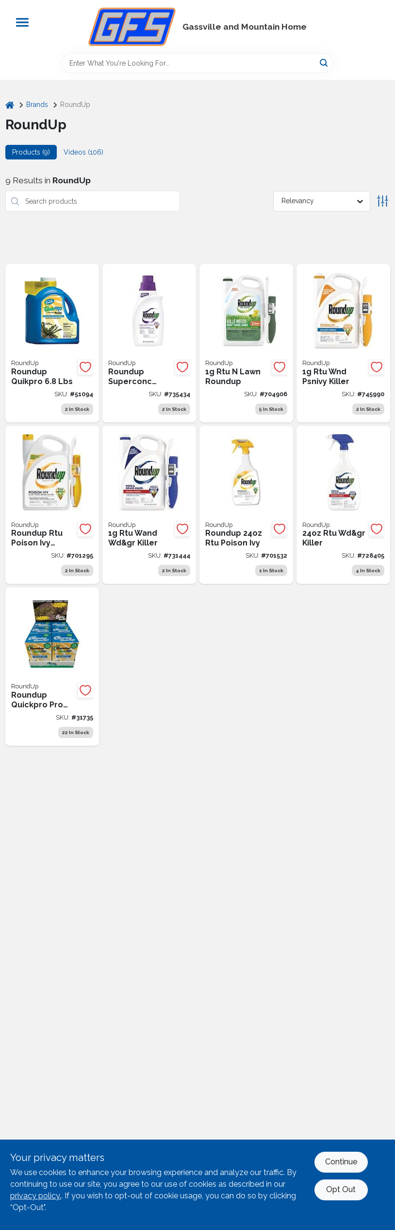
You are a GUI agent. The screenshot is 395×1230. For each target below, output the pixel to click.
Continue (341, 1161)
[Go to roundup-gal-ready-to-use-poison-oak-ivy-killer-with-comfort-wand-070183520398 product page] (52, 505)
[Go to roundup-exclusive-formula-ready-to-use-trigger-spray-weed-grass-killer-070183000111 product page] (343, 505)
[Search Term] (197, 63)
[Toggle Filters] (382, 201)
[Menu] (22, 22)
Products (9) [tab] (31, 152)
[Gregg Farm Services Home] (132, 27)
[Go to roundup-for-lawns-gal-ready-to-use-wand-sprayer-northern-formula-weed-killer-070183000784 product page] (246, 343)
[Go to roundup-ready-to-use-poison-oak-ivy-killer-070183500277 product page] (246, 505)
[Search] (324, 62)
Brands (37, 104)
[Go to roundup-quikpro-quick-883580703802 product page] (52, 343)
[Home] (9, 105)
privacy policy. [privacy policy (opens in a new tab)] (35, 1195)
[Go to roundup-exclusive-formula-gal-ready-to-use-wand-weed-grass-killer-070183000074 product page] (149, 505)
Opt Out (341, 1189)
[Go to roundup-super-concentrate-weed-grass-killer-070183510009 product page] (149, 343)
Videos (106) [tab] (83, 152)
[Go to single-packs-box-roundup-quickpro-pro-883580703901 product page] (52, 666)
